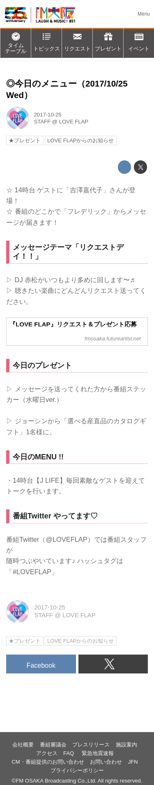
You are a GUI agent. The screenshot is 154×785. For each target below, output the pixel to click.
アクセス (46, 753)
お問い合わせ (106, 762)
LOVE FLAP (73, 122)
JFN (133, 762)
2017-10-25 (48, 115)
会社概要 (23, 745)
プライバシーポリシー (77, 770)
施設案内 (126, 745)
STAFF (42, 122)
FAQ (69, 753)
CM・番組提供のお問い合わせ (47, 762)
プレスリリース (91, 745)
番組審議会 (53, 745)
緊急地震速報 (98, 753)
